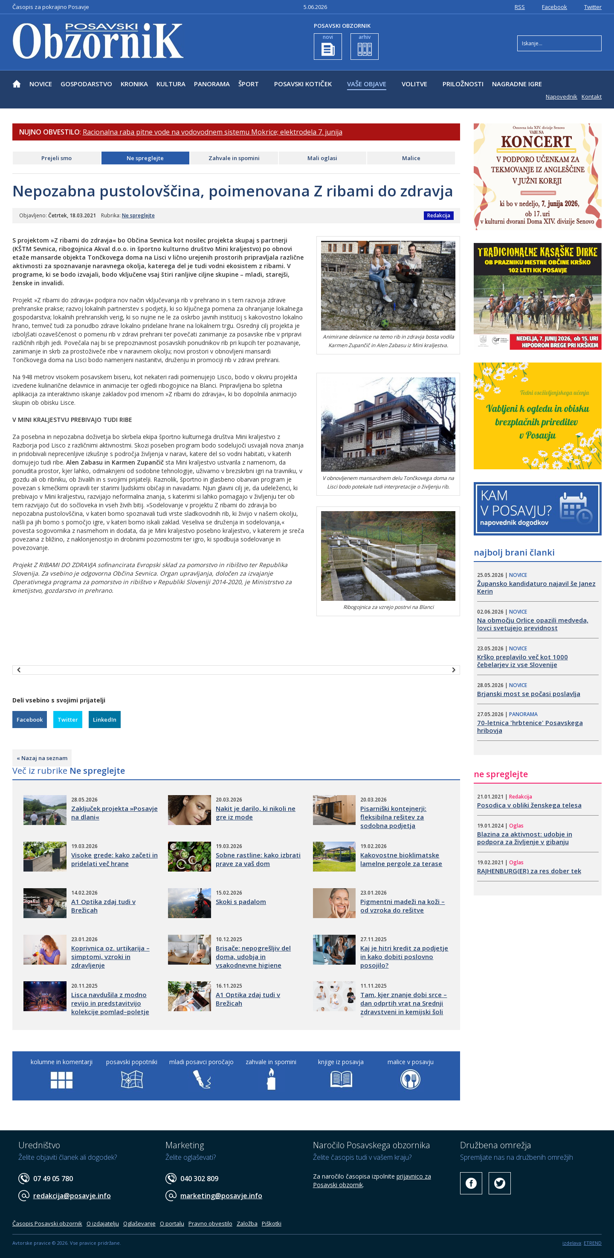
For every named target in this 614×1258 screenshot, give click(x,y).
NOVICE (40, 83)
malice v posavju (411, 1062)
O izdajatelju (103, 1223)
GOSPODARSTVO (86, 83)
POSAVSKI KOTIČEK (303, 83)
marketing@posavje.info (221, 1195)
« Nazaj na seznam (42, 758)
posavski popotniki (131, 1062)
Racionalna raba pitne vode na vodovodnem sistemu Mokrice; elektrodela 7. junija (212, 132)
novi (328, 44)
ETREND (593, 1243)
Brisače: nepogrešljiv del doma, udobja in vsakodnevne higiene (253, 956)
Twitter (593, 7)
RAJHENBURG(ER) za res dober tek (529, 870)
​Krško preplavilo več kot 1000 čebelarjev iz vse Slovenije (522, 660)
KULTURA (170, 83)
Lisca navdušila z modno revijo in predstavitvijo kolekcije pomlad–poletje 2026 (110, 1007)
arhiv (365, 44)
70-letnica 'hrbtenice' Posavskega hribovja (530, 726)
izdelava (571, 1243)
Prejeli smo (56, 158)
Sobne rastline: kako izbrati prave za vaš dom (258, 859)
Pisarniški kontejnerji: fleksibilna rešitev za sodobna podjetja (393, 817)
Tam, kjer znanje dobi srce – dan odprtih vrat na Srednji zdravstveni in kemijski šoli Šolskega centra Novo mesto (403, 1011)
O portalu (172, 1223)
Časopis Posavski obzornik (47, 1223)
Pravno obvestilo (210, 1223)
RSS (520, 7)
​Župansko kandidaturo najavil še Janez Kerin (536, 587)
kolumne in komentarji (62, 1062)
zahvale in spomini (271, 1062)
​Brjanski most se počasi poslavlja (528, 693)
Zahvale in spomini (234, 158)
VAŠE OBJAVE (366, 83)
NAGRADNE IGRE (517, 83)
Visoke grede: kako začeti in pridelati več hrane (114, 859)
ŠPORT (248, 83)
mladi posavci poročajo (201, 1062)
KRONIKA (134, 83)
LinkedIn (104, 719)
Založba (247, 1223)
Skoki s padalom (241, 901)
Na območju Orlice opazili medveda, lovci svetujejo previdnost (532, 624)
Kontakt (592, 96)
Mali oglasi (322, 158)
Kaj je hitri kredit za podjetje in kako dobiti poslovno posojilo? (404, 956)
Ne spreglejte (145, 158)
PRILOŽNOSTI (463, 83)
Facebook (554, 7)
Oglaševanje (139, 1223)
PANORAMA (212, 83)
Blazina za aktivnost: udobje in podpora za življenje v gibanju (524, 838)
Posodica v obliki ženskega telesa (529, 805)
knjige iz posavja (341, 1062)
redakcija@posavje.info (72, 1195)
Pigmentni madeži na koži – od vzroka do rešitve (402, 905)
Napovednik (561, 96)
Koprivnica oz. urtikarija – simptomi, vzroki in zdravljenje (110, 956)
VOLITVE (414, 83)
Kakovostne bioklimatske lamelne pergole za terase (401, 859)
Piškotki (271, 1223)
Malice (411, 158)
